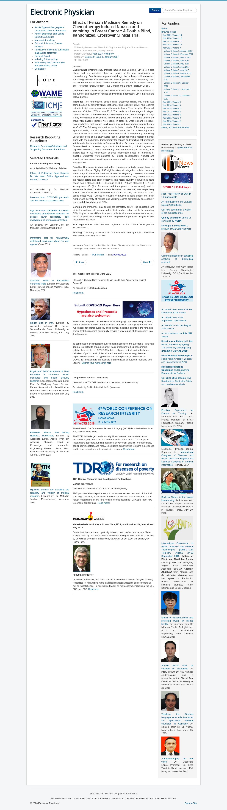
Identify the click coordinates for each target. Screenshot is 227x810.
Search (155, 10)
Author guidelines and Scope (49, 33)
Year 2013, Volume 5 (172, 111)
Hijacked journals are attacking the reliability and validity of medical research (49, 492)
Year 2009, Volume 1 (172, 124)
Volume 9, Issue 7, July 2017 (176, 70)
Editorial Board (42, 56)
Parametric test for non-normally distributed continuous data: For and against (49, 241)
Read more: (129, 449)
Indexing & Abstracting (46, 59)
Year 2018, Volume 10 (172, 45)
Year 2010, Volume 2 (172, 121)
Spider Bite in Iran (41, 323)
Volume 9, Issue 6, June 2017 (177, 67)
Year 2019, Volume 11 (172, 41)
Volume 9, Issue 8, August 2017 (177, 73)
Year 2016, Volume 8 (172, 105)
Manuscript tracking (45, 40)
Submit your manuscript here (96, 363)
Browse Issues (168, 31)
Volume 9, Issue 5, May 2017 (176, 64)
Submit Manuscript (44, 37)
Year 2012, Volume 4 (172, 115)
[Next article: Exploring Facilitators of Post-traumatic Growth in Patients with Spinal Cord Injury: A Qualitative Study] (147, 262)
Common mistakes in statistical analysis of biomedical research (177, 258)
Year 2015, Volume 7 (172, 108)
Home (164, 28)
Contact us (40, 68)
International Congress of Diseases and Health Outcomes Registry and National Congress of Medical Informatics (177, 458)
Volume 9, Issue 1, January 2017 (101, 57)
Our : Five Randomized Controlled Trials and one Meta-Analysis (176, 381)
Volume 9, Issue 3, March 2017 (177, 57)
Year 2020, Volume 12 (172, 38)
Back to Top (191, 803)
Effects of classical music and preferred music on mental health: (177, 620)
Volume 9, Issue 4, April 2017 (176, 60)
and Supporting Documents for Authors (175, 369)
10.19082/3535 (119, 255)
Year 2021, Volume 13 (172, 35)
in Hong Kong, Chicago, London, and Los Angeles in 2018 (176, 358)
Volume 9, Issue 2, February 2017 (178, 54)
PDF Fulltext (98, 255)
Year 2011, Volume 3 (172, 118)
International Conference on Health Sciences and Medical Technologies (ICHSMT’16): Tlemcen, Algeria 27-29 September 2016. (177, 549)
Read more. (78, 293)
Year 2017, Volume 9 (103, 53)
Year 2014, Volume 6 (172, 102)
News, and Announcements (175, 127)
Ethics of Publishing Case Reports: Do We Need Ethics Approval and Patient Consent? (49, 176)
